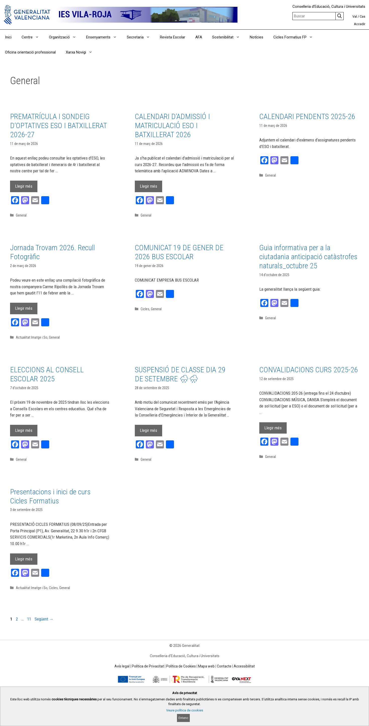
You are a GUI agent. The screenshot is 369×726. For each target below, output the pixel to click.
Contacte (224, 666)
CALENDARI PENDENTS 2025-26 (307, 116)
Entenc (183, 718)
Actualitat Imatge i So (31, 337)
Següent (44, 618)
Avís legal (122, 666)
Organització (65, 37)
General (21, 215)
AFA (198, 37)
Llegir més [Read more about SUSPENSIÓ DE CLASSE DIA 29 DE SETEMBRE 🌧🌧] (148, 430)
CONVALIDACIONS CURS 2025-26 (308, 369)
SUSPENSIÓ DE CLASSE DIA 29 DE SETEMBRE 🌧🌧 (180, 374)
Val (354, 16)
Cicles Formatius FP (295, 37)
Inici (8, 37)
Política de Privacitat (148, 666)
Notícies (256, 37)
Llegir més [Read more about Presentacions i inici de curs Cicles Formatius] (23, 558)
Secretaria (141, 37)
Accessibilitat (244, 666)
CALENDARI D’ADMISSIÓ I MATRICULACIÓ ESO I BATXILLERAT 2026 (172, 125)
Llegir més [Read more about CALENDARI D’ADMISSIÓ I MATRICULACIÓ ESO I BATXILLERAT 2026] (148, 186)
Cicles (145, 309)
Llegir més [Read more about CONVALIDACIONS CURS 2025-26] (273, 427)
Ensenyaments (104, 37)
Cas (362, 16)
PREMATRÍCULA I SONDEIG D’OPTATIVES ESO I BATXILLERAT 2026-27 (58, 125)
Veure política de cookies (184, 710)
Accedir (359, 24)
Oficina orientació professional (30, 52)
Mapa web (206, 666)
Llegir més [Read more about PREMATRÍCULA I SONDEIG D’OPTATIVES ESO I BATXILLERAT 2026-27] (23, 186)
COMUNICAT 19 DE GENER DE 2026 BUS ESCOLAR (179, 252)
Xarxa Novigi (81, 52)
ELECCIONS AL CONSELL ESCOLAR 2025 (47, 374)
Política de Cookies (181, 666)
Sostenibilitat (228, 37)
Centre (33, 37)
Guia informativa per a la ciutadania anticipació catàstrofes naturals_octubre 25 (308, 256)
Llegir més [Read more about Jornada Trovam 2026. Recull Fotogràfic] (23, 308)
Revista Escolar (172, 37)
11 (29, 618)
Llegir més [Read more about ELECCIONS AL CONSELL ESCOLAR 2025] (23, 430)
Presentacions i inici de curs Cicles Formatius (50, 496)
